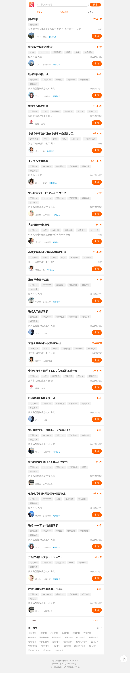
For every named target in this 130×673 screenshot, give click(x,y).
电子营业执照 (56, 667)
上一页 (34, 620)
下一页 (95, 620)
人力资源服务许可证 (71, 667)
